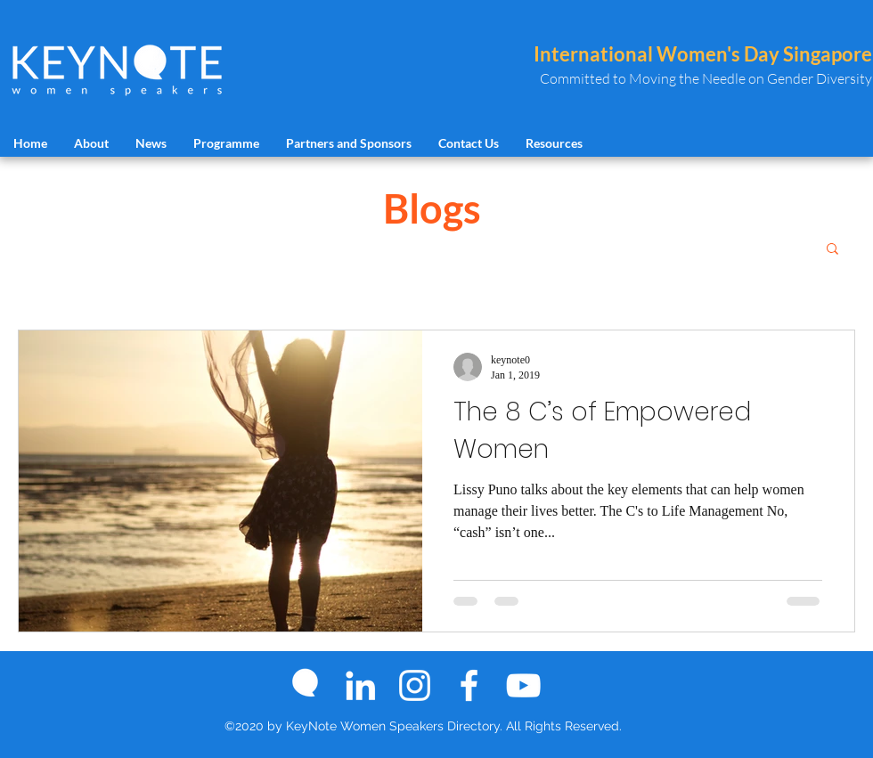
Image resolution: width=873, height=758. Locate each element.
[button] (832, 249)
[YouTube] (523, 685)
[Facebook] (469, 685)
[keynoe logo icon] (306, 685)
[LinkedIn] (360, 685)
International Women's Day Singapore (703, 54)
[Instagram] (415, 685)
